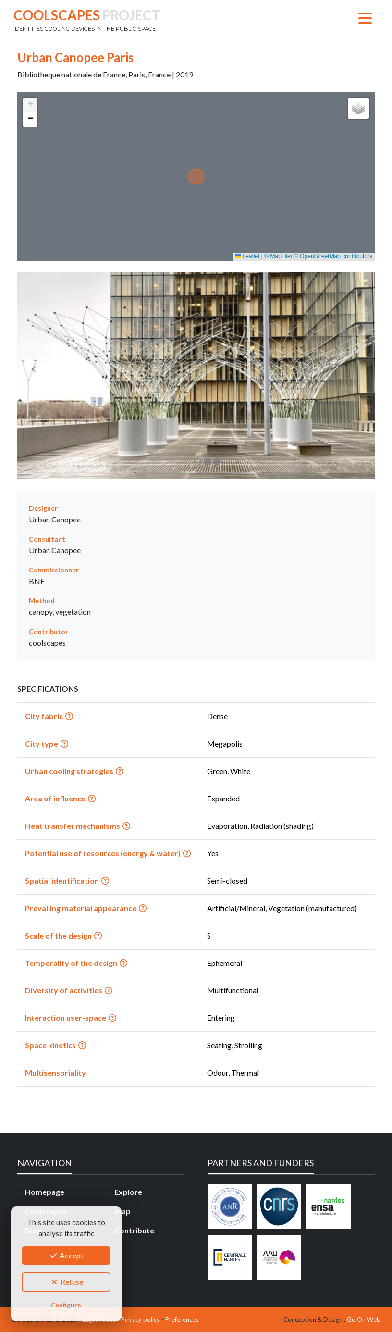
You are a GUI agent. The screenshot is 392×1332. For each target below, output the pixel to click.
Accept (66, 1255)
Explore (128, 1191)
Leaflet (247, 256)
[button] (30, 105)
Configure (66, 1305)
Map (122, 1211)
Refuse (66, 1281)
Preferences (181, 1319)
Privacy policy (140, 1319)
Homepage (44, 1191)
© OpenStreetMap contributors (333, 256)
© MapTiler (278, 256)
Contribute (134, 1230)
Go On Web (363, 1319)
